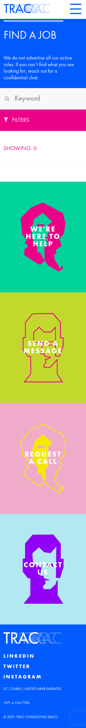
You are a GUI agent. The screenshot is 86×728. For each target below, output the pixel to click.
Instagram (22, 677)
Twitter (16, 666)
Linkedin (19, 656)
